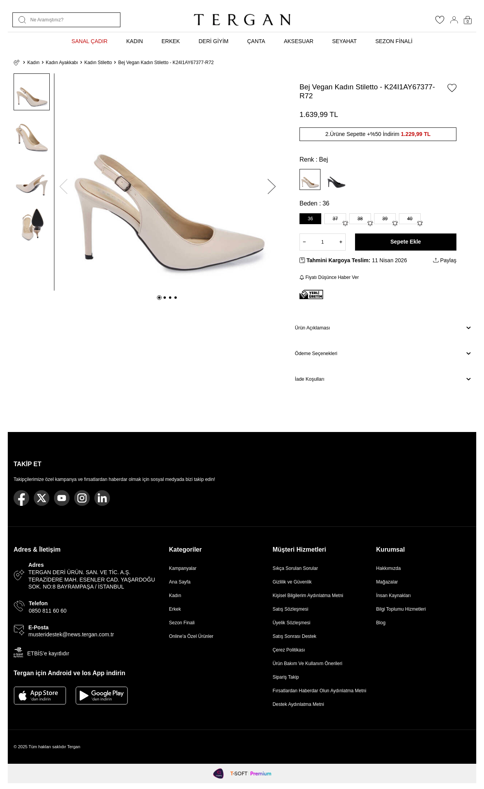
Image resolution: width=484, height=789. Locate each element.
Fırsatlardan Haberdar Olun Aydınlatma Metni (319, 690)
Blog (380, 622)
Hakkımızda (388, 568)
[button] (159, 297)
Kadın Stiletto (98, 62)
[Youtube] (62, 498)
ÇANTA (256, 41)
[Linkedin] (102, 498)
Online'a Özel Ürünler (191, 636)
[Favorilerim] (439, 22)
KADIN (134, 41)
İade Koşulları (382, 379)
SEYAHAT (344, 41)
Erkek (175, 609)
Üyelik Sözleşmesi (291, 622)
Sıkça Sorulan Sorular (295, 568)
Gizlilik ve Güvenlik (292, 582)
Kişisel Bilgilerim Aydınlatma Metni (309, 595)
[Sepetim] (468, 20)
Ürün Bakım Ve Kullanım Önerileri (307, 663)
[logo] (242, 20)
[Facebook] (21, 498)
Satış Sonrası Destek (295, 636)
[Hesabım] (454, 20)
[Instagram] (82, 498)
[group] (167, 182)
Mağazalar (387, 582)
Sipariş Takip (286, 677)
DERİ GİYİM (213, 41)
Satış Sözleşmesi (290, 609)
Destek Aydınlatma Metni (298, 704)
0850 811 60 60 (47, 611)
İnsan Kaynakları (393, 595)
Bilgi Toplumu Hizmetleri (401, 609)
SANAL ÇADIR (89, 41)
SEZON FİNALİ (394, 41)
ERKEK (171, 41)
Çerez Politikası (289, 650)
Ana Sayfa (179, 582)
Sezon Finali (182, 622)
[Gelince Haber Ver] (345, 223)
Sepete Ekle (405, 242)
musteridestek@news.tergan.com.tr (71, 634)
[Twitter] (41, 498)
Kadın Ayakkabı (62, 62)
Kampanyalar (183, 568)
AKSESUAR (298, 41)
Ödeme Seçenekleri (382, 353)
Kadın (33, 62)
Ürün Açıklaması (382, 327)
